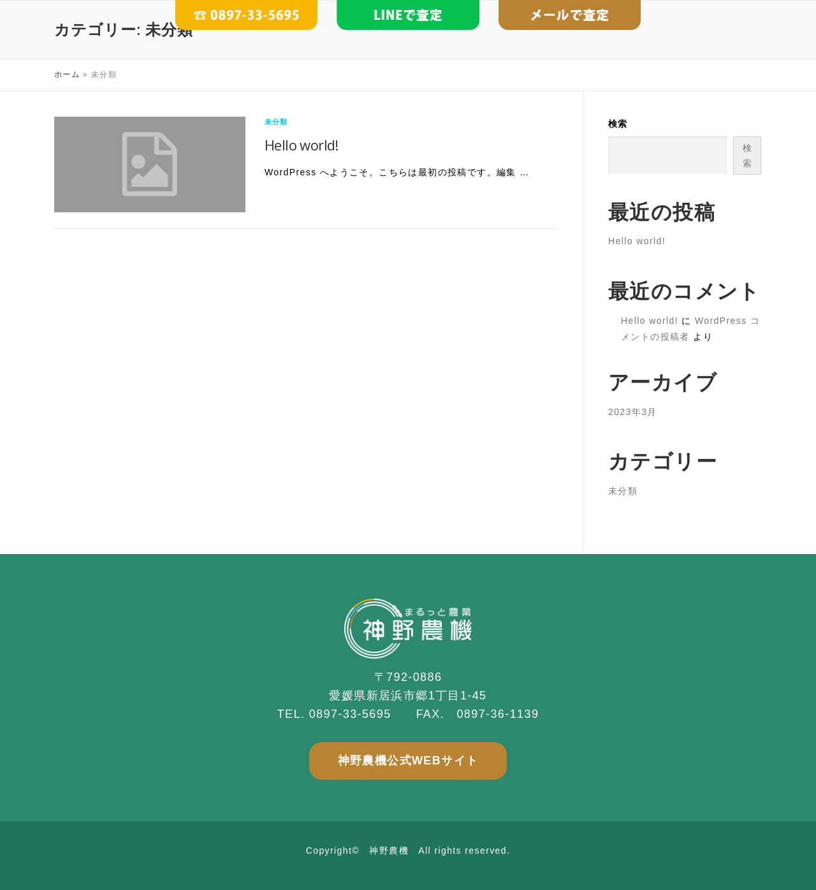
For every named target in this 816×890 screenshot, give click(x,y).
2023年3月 (632, 412)
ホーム (67, 74)
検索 (618, 124)
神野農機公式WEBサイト (408, 760)
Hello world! (302, 144)
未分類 (276, 122)
